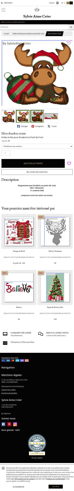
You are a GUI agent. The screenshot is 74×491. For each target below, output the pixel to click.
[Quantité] (6, 153)
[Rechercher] (71, 27)
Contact (51, 3)
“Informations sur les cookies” (24, 479)
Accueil (6, 34)
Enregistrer (37, 126)
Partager (22, 126)
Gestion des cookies (8, 390)
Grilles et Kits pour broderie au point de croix (28, 34)
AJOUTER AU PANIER (33, 163)
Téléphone (6, 414)
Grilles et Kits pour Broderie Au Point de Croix (22, 137)
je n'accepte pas (18, 487)
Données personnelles (9, 393)
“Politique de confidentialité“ (55, 479)
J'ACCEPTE (55, 487)
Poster (52, 126)
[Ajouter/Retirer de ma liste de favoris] (69, 163)
